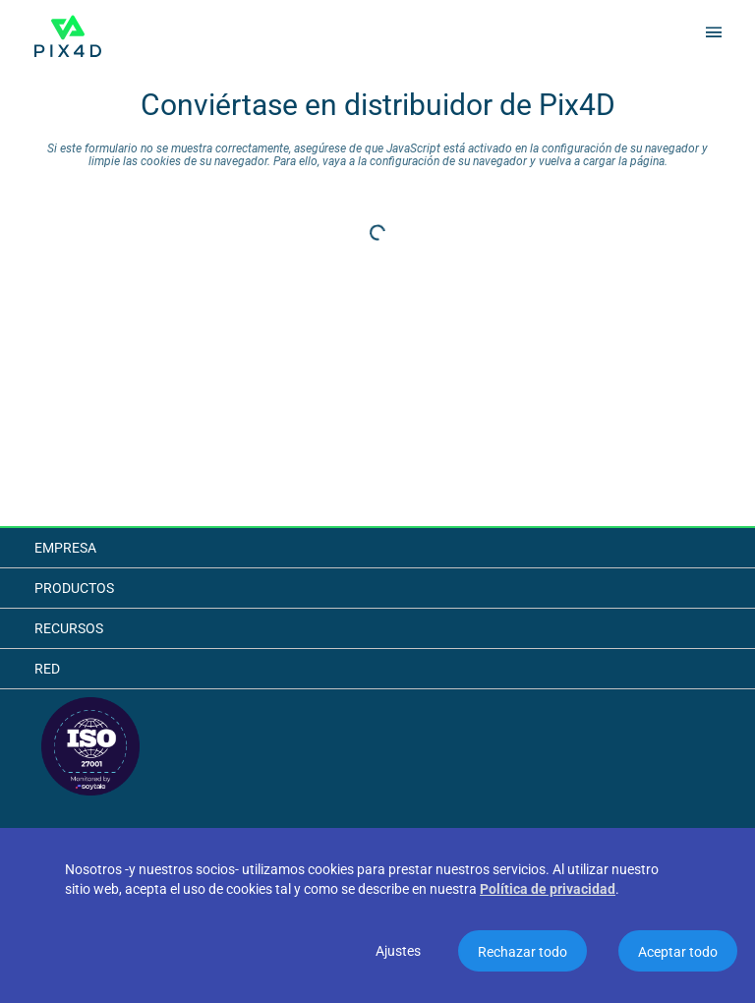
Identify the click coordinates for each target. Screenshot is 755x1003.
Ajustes (398, 951)
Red (47, 669)
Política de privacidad (547, 889)
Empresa (65, 548)
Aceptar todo (678, 952)
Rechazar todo (522, 952)
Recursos (68, 628)
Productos (74, 588)
